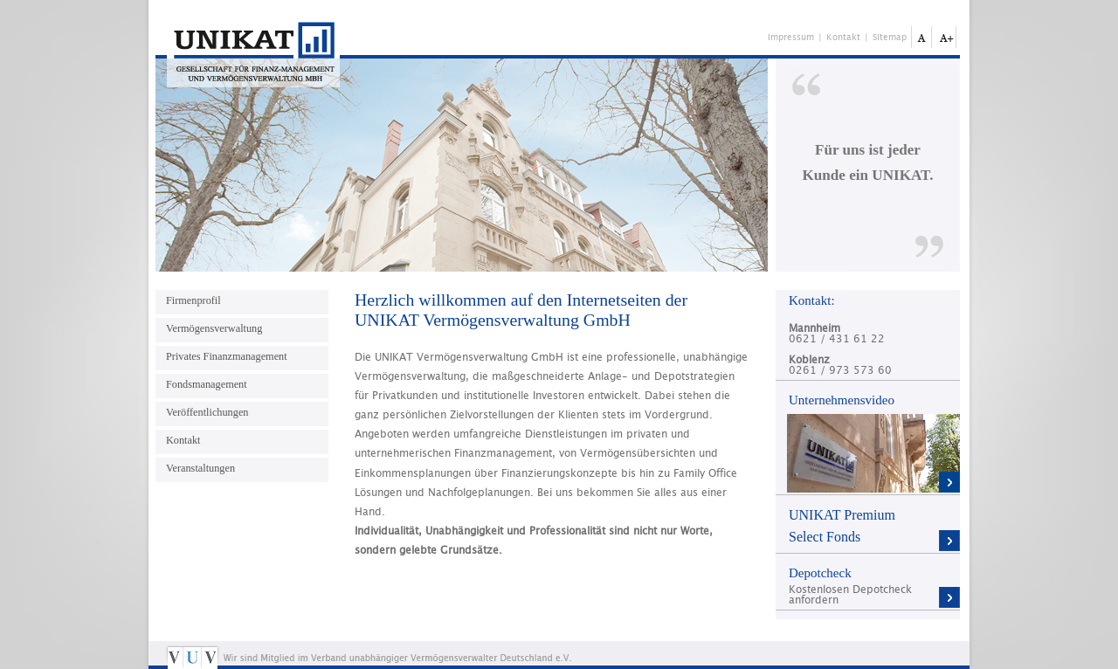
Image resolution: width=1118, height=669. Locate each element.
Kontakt (843, 37)
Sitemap (890, 37)
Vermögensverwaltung (214, 328)
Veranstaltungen (200, 468)
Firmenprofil (193, 300)
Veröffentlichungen (207, 412)
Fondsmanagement (206, 384)
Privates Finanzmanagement (226, 356)
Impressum (791, 37)
